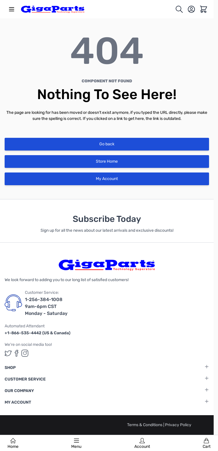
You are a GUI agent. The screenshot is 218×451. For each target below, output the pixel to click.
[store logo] (53, 9)
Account (142, 443)
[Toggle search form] (179, 9)
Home (13, 443)
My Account (107, 178)
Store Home (107, 161)
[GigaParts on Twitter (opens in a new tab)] (8, 353)
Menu (76, 443)
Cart (206, 443)
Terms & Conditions (145, 424)
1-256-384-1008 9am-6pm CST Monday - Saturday (46, 306)
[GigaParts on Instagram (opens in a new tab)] (24, 353)
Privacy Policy (178, 424)
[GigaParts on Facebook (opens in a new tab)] (16, 353)
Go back (106, 144)
